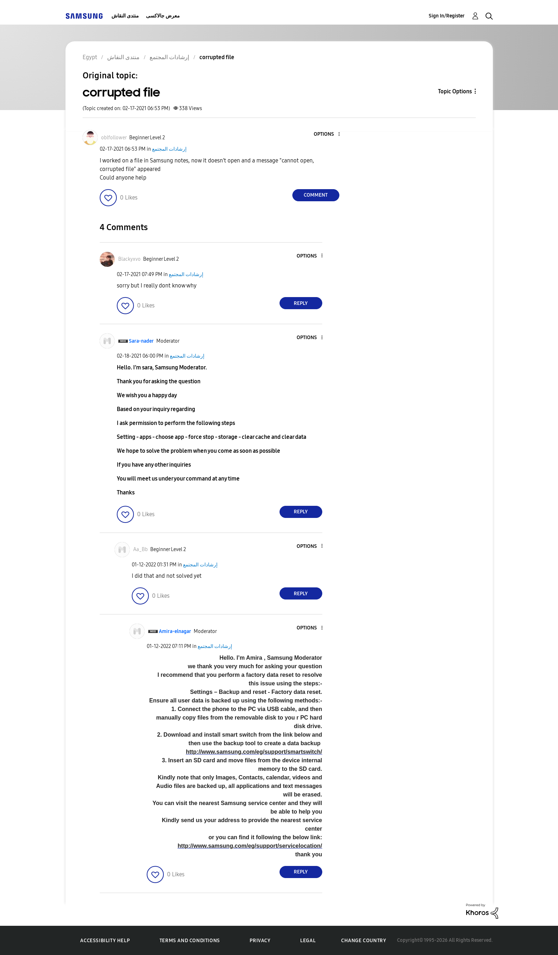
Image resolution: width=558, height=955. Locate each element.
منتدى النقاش (125, 16)
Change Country (363, 941)
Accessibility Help (105, 941)
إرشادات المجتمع (169, 149)
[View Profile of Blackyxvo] (129, 259)
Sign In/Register (447, 16)
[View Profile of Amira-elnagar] (175, 631)
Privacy (260, 941)
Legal (307, 941)
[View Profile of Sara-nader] (141, 341)
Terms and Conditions (190, 941)
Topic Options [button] (455, 91)
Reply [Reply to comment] (301, 303)
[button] (326, 134)
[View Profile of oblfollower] (114, 138)
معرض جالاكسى (163, 16)
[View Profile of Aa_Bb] (140, 549)
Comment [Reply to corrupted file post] (316, 195)
